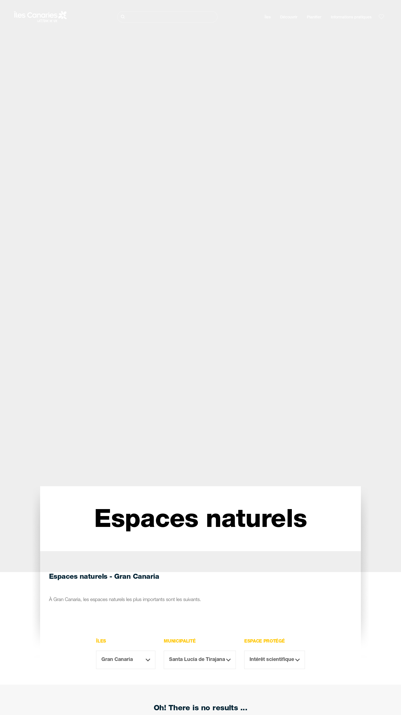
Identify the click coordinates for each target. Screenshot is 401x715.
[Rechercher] (167, 17)
